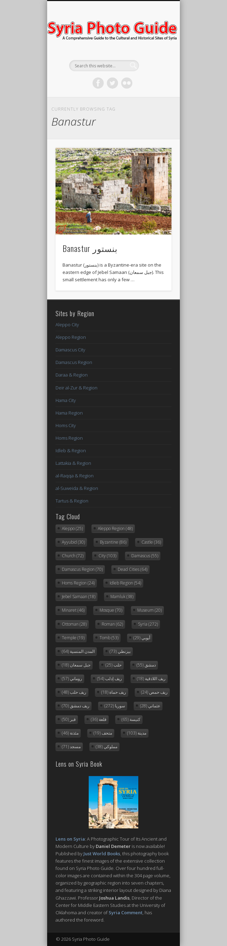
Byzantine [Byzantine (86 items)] (113, 542)
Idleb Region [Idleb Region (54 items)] (125, 583)
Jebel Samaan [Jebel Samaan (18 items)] (78, 596)
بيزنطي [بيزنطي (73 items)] (120, 651)
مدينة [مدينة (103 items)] (136, 733)
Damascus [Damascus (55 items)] (144, 556)
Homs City (66, 425)
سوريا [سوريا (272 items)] (114, 706)
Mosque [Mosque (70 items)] (111, 610)
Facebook (98, 83)
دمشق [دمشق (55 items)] (146, 665)
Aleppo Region (71, 337)
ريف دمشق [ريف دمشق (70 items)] (75, 706)
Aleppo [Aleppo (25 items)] (72, 528)
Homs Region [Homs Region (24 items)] (78, 583)
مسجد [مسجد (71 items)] (71, 747)
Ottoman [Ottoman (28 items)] (74, 624)
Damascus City (70, 350)
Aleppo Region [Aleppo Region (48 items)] (115, 528)
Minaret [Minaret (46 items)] (73, 610)
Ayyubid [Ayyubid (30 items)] (73, 542)
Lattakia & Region (73, 463)
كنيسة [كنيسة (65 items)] (131, 719)
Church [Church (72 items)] (72, 556)
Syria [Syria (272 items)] (148, 624)
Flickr (126, 83)
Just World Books (101, 853)
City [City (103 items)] (107, 556)
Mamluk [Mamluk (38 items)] (121, 596)
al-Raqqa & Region (75, 475)
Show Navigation (154, 62)
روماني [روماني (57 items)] (72, 678)
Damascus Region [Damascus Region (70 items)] (82, 569)
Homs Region (69, 438)
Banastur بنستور (90, 248)
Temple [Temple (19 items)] (73, 638)
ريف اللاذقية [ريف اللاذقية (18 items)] (151, 678)
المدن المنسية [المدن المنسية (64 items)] (78, 651)
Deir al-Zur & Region (76, 388)
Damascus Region (74, 362)
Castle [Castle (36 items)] (151, 542)
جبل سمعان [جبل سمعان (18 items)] (76, 665)
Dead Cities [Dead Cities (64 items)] (132, 569)
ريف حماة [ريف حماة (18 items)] (113, 692)
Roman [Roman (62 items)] (112, 624)
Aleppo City (67, 324)
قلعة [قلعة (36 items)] (99, 719)
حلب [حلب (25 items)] (113, 665)
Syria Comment (125, 912)
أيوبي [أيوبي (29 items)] (141, 638)
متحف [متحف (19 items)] (103, 733)
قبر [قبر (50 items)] (69, 719)
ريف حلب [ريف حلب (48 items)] (74, 692)
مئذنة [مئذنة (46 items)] (70, 733)
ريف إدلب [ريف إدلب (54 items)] (109, 678)
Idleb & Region (71, 450)
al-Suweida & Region (77, 488)
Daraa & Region (72, 375)
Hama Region (69, 413)
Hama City (66, 400)
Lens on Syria (70, 839)
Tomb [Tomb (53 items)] (109, 638)
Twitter (112, 83)
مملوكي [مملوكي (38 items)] (106, 747)
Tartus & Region (72, 501)
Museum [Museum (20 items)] (149, 610)
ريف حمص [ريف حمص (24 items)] (154, 692)
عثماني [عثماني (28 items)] (150, 706)
